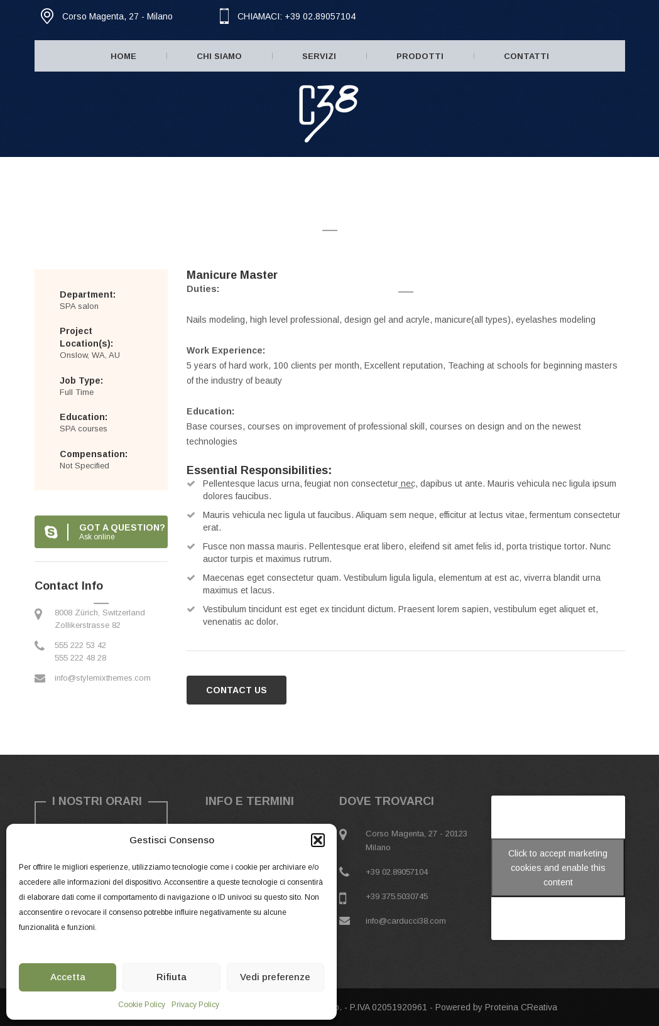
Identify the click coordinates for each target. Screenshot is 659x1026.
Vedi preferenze (275, 976)
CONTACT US (236, 690)
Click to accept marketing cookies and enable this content (557, 867)
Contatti (526, 56)
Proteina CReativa (521, 1007)
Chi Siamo (219, 56)
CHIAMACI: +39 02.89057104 (296, 16)
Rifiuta (171, 976)
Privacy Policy (195, 1004)
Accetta (67, 976)
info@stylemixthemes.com (103, 678)
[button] (318, 840)
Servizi (319, 56)
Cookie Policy (141, 1004)
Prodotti (420, 56)
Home (123, 56)
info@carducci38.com (406, 921)
